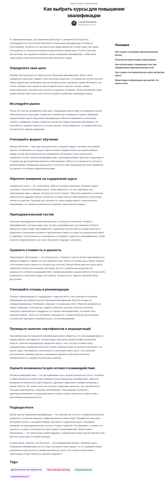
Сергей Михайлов (87, 22)
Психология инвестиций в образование (135, 59)
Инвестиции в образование (83, 4)
